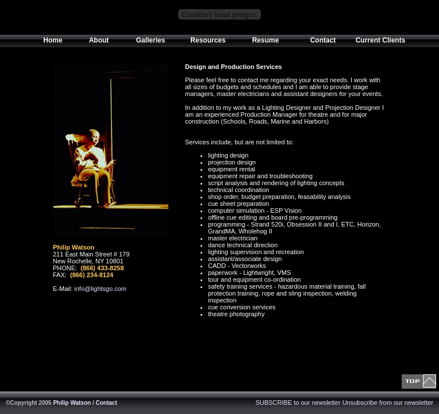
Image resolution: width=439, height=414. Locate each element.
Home (52, 40)
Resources (207, 40)
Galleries (150, 40)
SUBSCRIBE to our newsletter (298, 402)
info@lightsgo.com (100, 288)
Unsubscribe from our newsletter (387, 402)
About (99, 40)
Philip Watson (72, 403)
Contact (323, 40)
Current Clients (381, 40)
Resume (265, 40)
